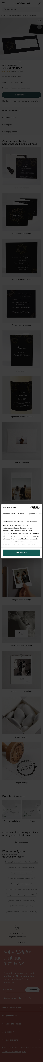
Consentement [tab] (9, 514)
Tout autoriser (21, 552)
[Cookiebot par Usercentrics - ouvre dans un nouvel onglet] (30, 507)
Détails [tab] (21, 514)
